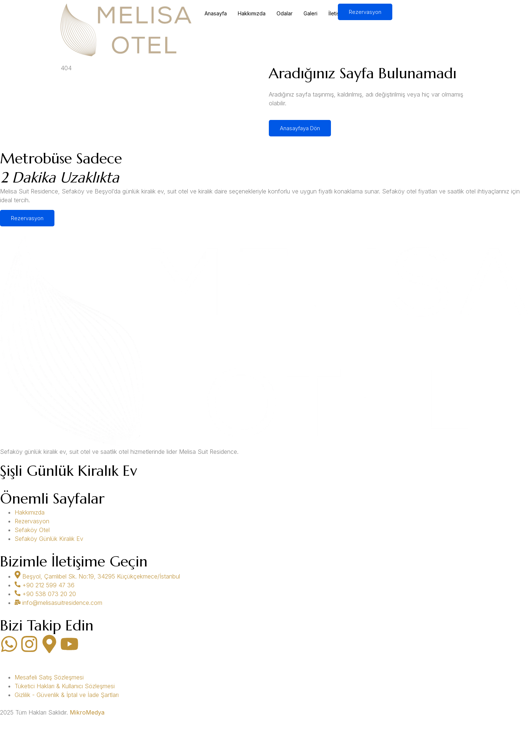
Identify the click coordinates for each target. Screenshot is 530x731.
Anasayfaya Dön (300, 128)
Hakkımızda (252, 13)
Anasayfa (216, 13)
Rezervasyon (365, 11)
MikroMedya (87, 712)
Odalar (285, 13)
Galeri (310, 13)
